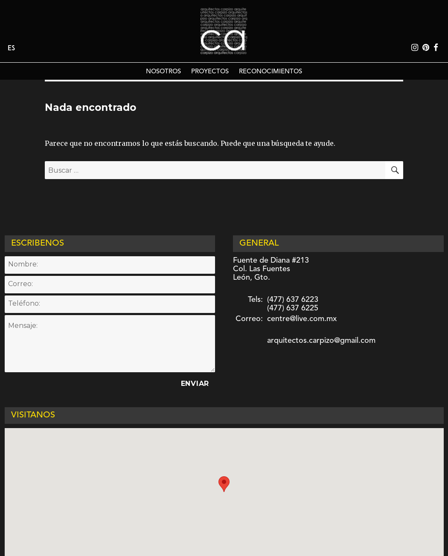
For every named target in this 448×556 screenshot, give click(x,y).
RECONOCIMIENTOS (270, 72)
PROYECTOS (210, 72)
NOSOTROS (163, 72)
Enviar (195, 383)
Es (11, 48)
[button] (224, 484)
